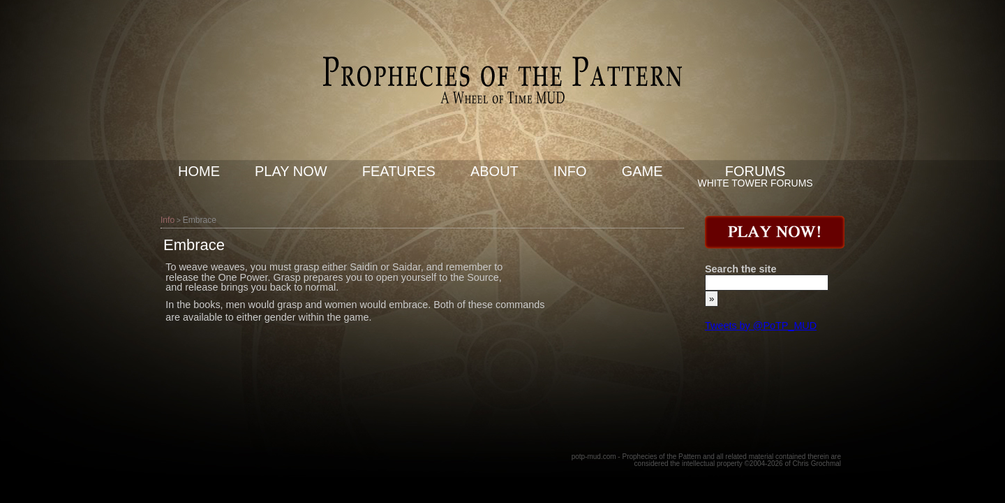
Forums (755, 171)
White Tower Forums (755, 183)
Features (399, 171)
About (494, 171)
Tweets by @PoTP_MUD (761, 325)
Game (642, 171)
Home (199, 171)
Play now (291, 171)
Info (570, 171)
